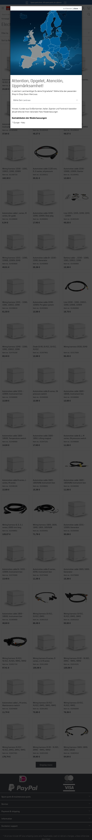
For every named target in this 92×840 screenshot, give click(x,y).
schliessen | (70, 8)
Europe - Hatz (19, 122)
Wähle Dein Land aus (21, 99)
